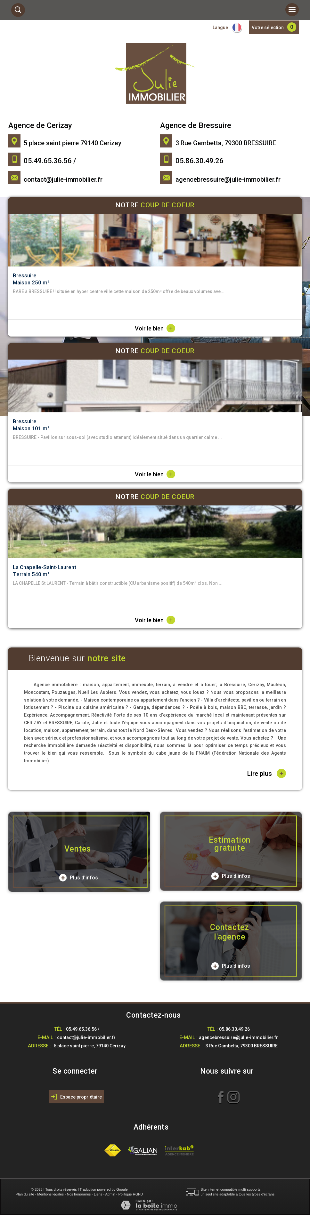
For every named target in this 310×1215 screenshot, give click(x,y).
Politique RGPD (130, 1194)
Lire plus (266, 773)
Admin (110, 1194)
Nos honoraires (79, 1194)
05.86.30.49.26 (234, 1029)
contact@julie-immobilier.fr (63, 179)
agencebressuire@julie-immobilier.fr (228, 179)
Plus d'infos (78, 878)
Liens (98, 1194)
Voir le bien (155, 328)
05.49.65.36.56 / (82, 1029)
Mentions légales (50, 1194)
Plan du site (25, 1194)
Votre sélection (268, 27)
